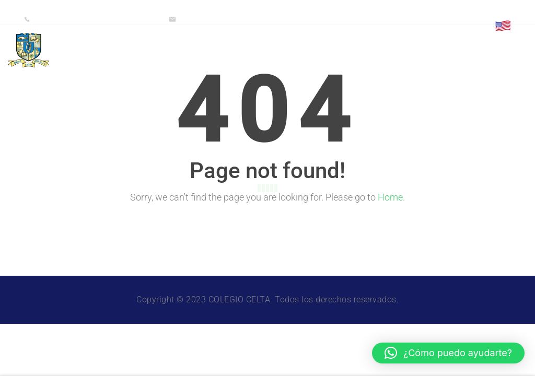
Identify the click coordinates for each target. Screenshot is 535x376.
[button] (448, 353)
